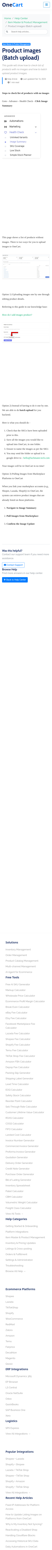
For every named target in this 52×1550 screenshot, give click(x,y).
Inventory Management (18, 949)
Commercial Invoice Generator (22, 1146)
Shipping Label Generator (19, 1078)
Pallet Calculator (14, 1191)
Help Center (21, 18)
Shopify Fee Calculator (18, 1044)
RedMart (10, 1324)
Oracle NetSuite (14, 1393)
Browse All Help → (16, 1271)
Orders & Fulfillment (16, 1254)
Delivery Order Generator (19, 1163)
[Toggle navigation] (46, 5)
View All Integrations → (18, 1433)
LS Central (11, 1387)
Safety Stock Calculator (18, 1095)
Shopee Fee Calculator (18, 1039)
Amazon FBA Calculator (18, 1061)
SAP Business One (15, 1410)
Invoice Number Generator (20, 1140)
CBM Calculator (14, 1196)
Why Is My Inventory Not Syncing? (24, 1524)
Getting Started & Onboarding (22, 1226)
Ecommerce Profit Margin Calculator (25, 1001)
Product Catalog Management (22, 960)
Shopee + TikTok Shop (17, 1475)
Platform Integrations (17, 1231)
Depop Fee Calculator (17, 1067)
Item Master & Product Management (27, 22)
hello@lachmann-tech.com (36, 457)
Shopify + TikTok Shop (17, 1486)
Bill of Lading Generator (18, 1179)
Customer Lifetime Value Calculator (25, 1112)
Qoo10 (9, 1363)
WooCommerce (14, 1318)
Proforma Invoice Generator (20, 1151)
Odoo (9, 1398)
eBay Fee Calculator (16, 1012)
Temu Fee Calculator (17, 1050)
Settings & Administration (19, 1259)
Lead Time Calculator (17, 1084)
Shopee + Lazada (15, 1458)
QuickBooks (12, 1404)
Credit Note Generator (18, 1168)
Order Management (16, 955)
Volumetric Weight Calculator (21, 1202)
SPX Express (12, 1428)
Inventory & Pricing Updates (21, 1243)
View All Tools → (14, 1213)
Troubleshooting (14, 1265)
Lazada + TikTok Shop (17, 1470)
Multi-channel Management (21, 966)
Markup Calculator (16, 990)
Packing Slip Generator (18, 1072)
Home (7, 18)
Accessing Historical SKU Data (22, 1541)
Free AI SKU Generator (18, 984)
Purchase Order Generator (20, 1174)
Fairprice (10, 1347)
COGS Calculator (15, 1123)
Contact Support (13, 565)
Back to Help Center (15, 579)
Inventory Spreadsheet (18, 1185)
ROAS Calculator (15, 1118)
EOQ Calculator (14, 1089)
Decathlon (11, 1352)
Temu (9, 1341)
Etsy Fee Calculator (16, 1018)
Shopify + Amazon (15, 1481)
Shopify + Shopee (15, 1464)
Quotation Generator (17, 1157)
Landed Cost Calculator (18, 1134)
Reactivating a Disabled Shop (21, 1529)
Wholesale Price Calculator (20, 995)
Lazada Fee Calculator (18, 1033)
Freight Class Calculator (18, 1208)
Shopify (10, 1313)
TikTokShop (12, 1307)
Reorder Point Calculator (19, 1101)
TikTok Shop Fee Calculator (20, 1056)
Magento (10, 1358)
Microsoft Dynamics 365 (19, 1376)
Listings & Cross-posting (19, 1248)
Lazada (9, 1301)
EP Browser (12, 1381)
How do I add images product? (17, 314)
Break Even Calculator (18, 1007)
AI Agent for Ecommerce (19, 972)
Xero (8, 1415)
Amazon (10, 1335)
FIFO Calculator (14, 1129)
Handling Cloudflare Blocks (20, 1535)
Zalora (9, 1330)
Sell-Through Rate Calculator (21, 1106)
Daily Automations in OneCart (21, 1546)
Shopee (10, 1296)
